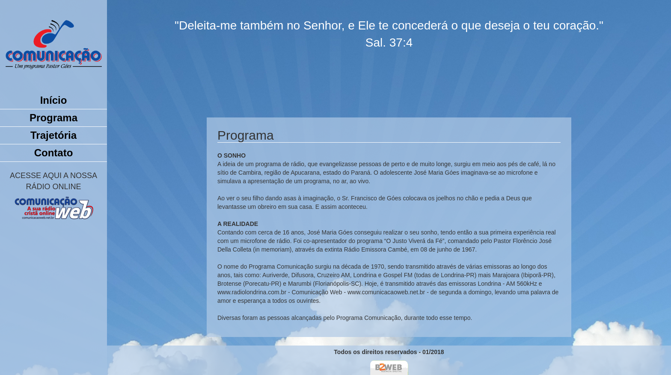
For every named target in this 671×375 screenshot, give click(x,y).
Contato (53, 152)
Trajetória (53, 135)
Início (53, 100)
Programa (53, 117)
